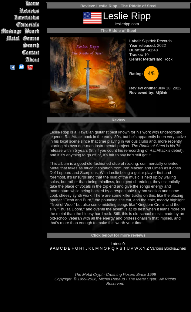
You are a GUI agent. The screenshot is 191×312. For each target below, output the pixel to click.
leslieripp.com (127, 24)
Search (21, 45)
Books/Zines (175, 248)
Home (21, 3)
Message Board (21, 31)
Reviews (21, 10)
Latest (116, 243)
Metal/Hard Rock (158, 59)
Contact (21, 52)
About (21, 59)
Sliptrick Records (157, 41)
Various (156, 248)
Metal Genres (21, 38)
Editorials (21, 24)
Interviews (21, 17)
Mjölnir (161, 92)
